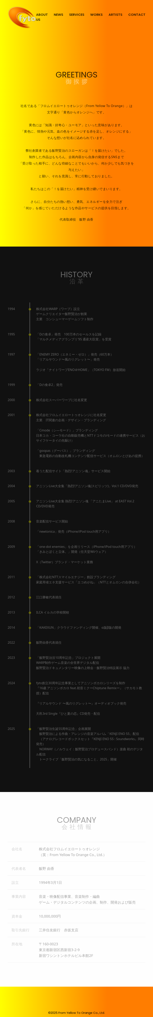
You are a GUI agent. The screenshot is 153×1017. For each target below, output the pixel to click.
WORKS (96, 14)
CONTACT (136, 14)
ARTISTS (115, 14)
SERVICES (76, 14)
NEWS (58, 14)
